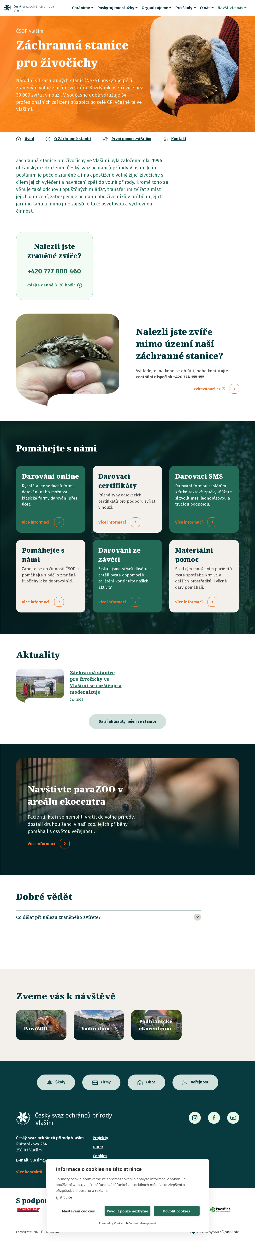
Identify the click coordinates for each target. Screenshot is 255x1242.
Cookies (100, 1155)
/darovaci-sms (204, 502)
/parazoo (41, 1025)
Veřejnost (199, 1082)
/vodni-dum (99, 1025)
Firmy (106, 1082)
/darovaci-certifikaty (127, 502)
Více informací (41, 850)
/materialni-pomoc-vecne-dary (204, 582)
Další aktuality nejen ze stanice (127, 728)
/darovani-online (51, 502)
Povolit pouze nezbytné (127, 1211)
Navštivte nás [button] (230, 7)
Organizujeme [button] (155, 7)
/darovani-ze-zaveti (127, 582)
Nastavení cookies (78, 1211)
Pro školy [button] (183, 7)
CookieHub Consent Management (135, 1223)
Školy (60, 1082)
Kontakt (178, 138)
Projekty (100, 1137)
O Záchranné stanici (72, 138)
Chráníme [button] (81, 7)
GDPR (98, 1146)
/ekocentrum (156, 1025)
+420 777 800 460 (54, 271)
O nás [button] (205, 7)
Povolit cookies (176, 1211)
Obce (150, 1082)
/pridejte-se (51, 582)
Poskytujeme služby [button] (115, 7)
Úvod (29, 138)
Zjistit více (64, 1197)
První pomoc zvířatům (131, 138)
